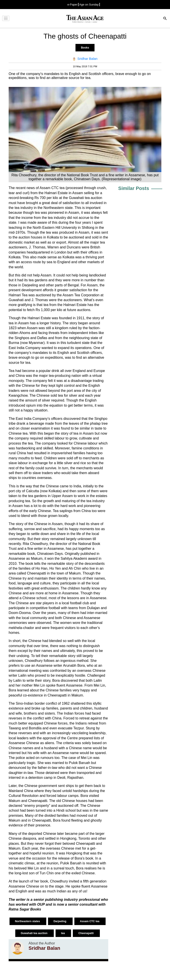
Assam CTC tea (90, 921)
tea (63, 933)
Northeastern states (28, 921)
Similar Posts (133, 188)
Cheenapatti (86, 933)
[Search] (165, 18)
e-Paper (72, 4)
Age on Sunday (89, 4)
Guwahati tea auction (34, 933)
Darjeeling (60, 921)
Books (85, 47)
